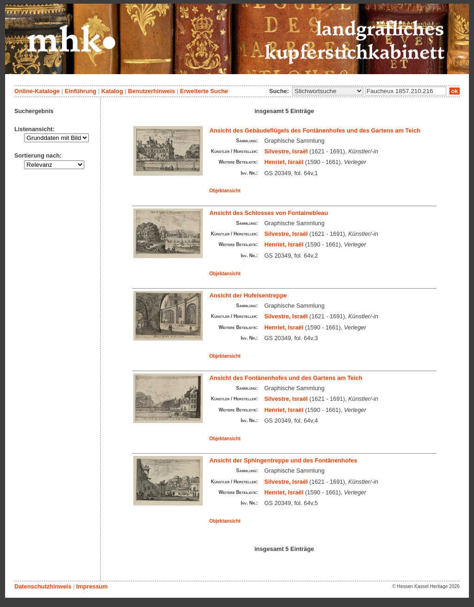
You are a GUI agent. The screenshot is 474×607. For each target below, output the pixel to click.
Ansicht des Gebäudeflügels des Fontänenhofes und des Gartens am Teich (315, 130)
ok (454, 91)
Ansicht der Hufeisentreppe (248, 295)
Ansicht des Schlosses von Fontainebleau (269, 212)
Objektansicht (225, 190)
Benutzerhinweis (151, 91)
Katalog (112, 91)
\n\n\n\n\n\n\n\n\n (327, 91)
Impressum (91, 586)
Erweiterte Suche (204, 91)
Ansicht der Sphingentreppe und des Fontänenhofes (283, 460)
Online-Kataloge (37, 91)
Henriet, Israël (284, 161)
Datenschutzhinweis (42, 586)
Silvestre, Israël (286, 151)
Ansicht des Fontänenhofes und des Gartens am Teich (286, 377)
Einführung (80, 91)
